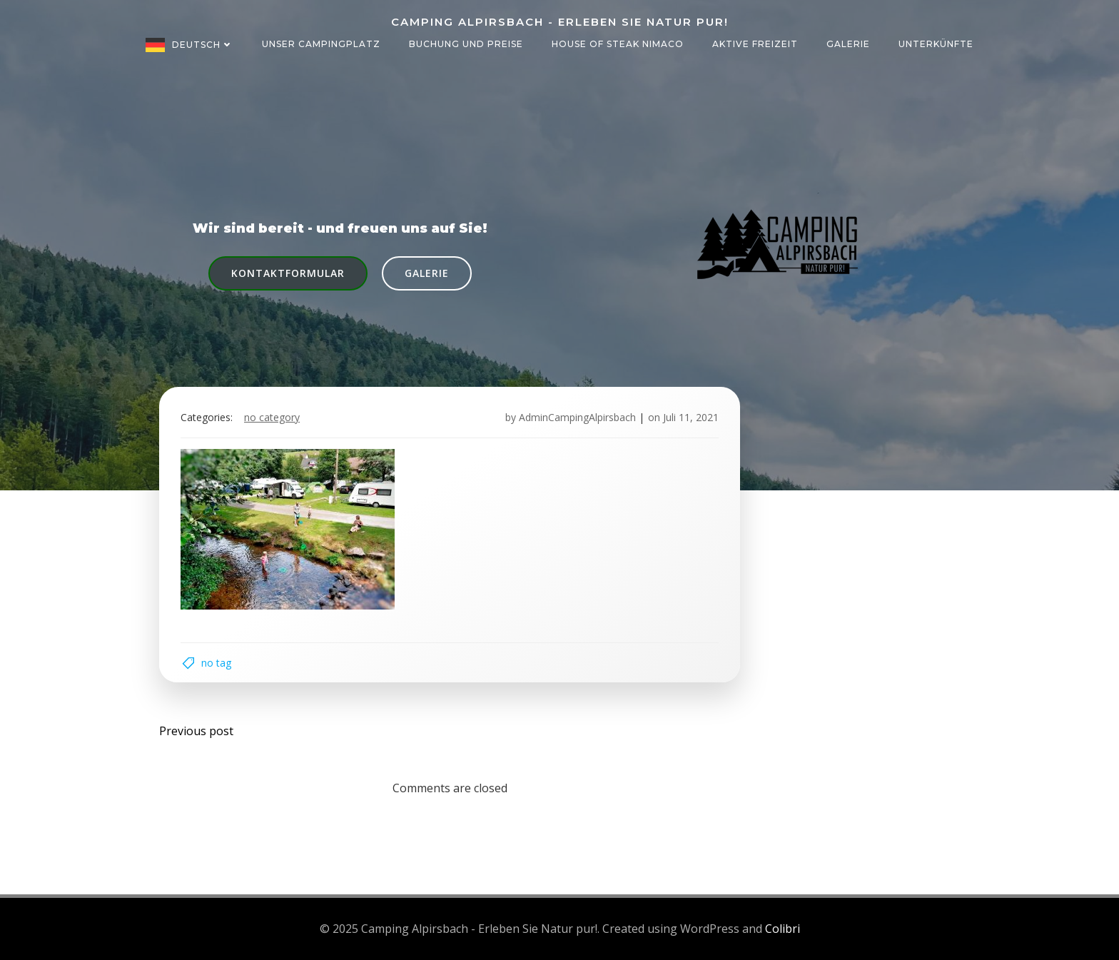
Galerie (848, 44)
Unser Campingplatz (321, 44)
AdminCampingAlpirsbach (577, 417)
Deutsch (202, 44)
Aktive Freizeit (755, 44)
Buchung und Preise (466, 44)
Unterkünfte (935, 44)
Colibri (782, 928)
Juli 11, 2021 (691, 417)
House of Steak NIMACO (618, 44)
